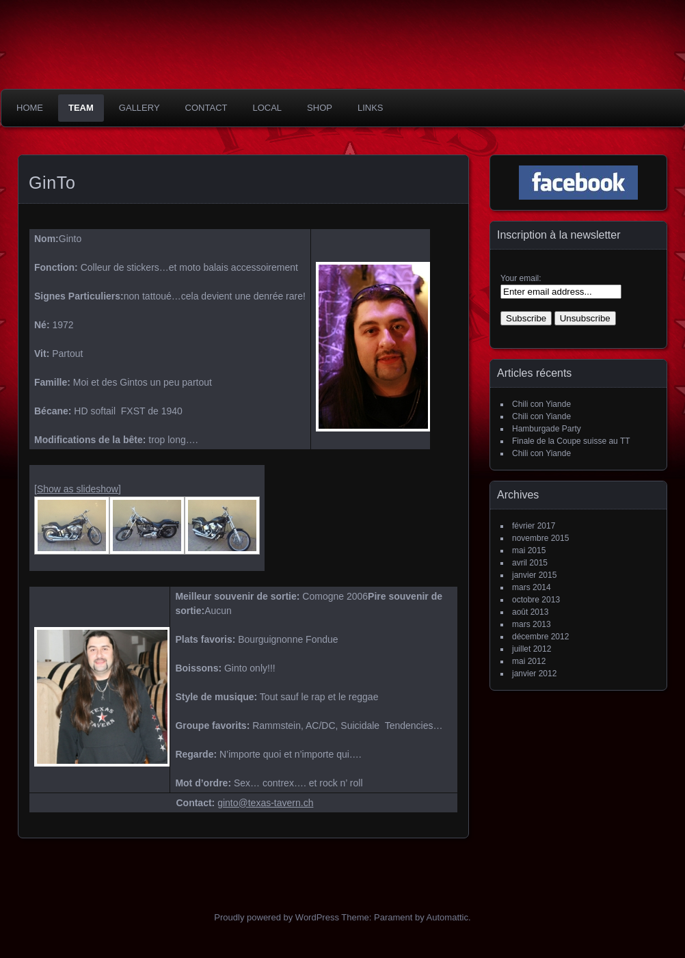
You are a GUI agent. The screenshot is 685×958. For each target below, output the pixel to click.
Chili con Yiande (541, 404)
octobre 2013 (536, 599)
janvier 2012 (534, 673)
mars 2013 (531, 624)
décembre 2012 (540, 636)
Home (29, 108)
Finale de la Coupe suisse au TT (571, 441)
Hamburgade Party (546, 429)
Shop (319, 108)
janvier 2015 (534, 575)
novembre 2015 (540, 538)
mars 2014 (531, 587)
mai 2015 (529, 550)
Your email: (520, 278)
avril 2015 (530, 563)
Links (371, 108)
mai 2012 (529, 661)
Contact (206, 108)
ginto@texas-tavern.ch (265, 802)
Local (267, 108)
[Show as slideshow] (77, 488)
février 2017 (533, 526)
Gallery (139, 108)
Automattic (447, 917)
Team (81, 108)
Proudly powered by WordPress (276, 917)
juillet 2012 (531, 649)
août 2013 (530, 612)
